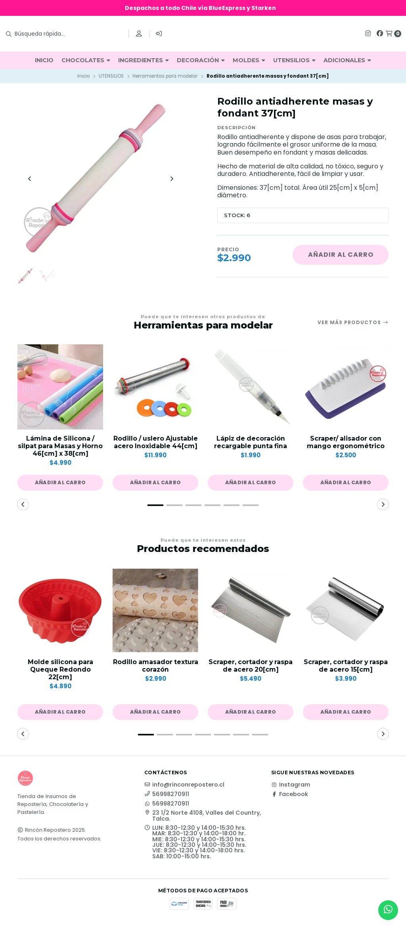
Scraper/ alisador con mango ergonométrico (346, 443)
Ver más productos (353, 323)
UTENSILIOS (294, 60)
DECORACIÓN (201, 60)
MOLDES (249, 60)
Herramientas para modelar (164, 76)
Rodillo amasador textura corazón (156, 666)
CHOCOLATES (85, 60)
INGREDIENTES (143, 60)
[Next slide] (172, 179)
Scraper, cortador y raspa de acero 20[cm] (250, 666)
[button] (60, 483)
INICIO (44, 60)
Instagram (290, 786)
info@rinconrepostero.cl (184, 786)
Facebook (289, 795)
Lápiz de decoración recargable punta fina (250, 443)
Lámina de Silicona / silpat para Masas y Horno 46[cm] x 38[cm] (60, 446)
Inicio (83, 76)
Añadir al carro (340, 254)
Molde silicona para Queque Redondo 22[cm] (60, 670)
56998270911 (166, 795)
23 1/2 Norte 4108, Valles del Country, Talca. (202, 817)
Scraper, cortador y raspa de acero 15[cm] (346, 666)
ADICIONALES (347, 60)
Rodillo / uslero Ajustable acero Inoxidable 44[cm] (155, 443)
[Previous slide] (30, 179)
